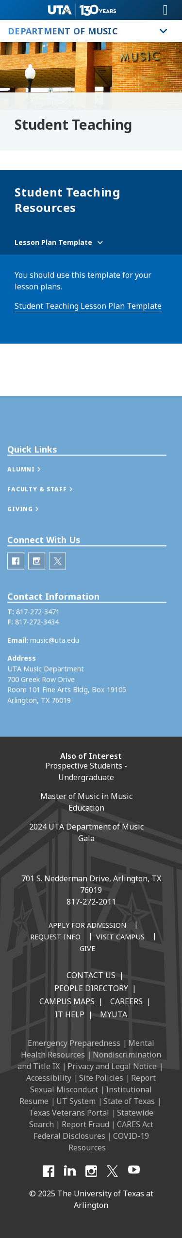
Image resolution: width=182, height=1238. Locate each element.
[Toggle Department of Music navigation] (163, 31)
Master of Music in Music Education (86, 802)
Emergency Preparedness (74, 1043)
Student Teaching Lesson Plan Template (88, 306)
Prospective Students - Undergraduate (86, 771)
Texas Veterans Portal (69, 1112)
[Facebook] (48, 1171)
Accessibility (48, 1077)
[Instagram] (91, 1171)
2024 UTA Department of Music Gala (86, 832)
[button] (34, 495)
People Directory (91, 988)
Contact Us (91, 975)
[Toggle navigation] (165, 10)
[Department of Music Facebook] (15, 585)
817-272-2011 (91, 901)
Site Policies (101, 1077)
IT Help (69, 1014)
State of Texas (129, 1101)
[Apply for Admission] (87, 926)
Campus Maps (67, 1001)
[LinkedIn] (70, 1171)
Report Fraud (85, 1124)
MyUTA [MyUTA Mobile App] (113, 1014)
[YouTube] (134, 1171)
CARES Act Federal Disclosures (93, 1130)
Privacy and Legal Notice (112, 1066)
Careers (126, 1001)
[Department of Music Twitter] (57, 585)
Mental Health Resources (87, 1049)
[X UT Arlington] (112, 1171)
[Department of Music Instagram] (36, 585)
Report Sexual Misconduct (93, 1083)
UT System (76, 1101)
